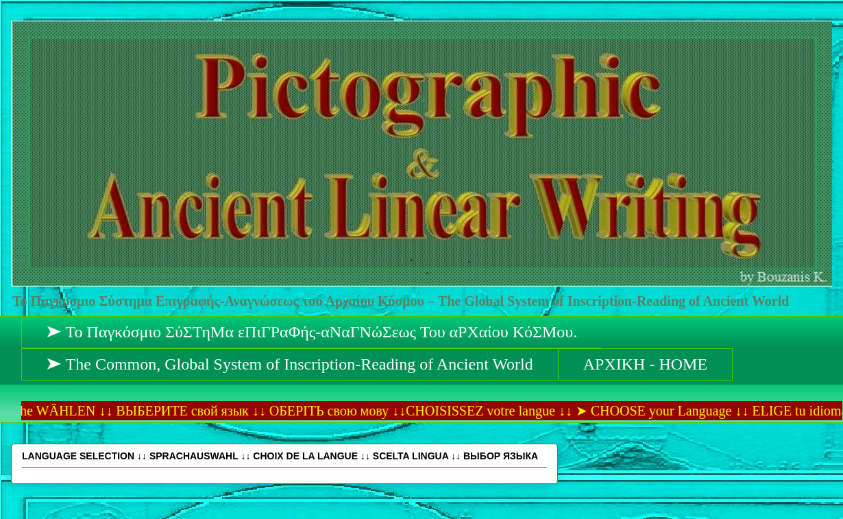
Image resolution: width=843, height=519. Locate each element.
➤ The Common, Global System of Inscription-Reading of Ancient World (290, 364)
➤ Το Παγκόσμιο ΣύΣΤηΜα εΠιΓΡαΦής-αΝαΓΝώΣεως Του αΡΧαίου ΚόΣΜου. (312, 332)
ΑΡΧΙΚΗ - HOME (645, 364)
